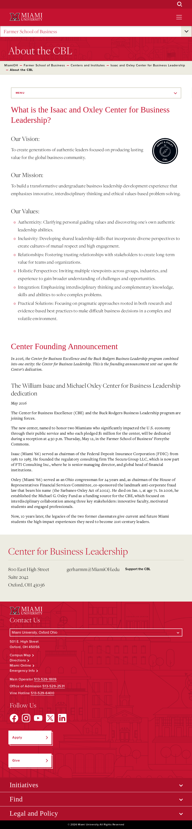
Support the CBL (137, 569)
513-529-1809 (45, 679)
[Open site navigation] (179, 17)
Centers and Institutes (88, 65)
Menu (20, 92)
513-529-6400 (42, 693)
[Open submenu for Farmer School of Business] (186, 31)
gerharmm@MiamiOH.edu (93, 569)
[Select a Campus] (96, 632)
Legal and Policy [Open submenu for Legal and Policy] (34, 813)
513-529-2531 (53, 686)
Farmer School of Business (30, 31)
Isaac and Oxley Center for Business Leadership (148, 65)
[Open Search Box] (179, 4)
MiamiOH (11, 65)
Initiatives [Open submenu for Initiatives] (24, 785)
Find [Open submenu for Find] (16, 799)
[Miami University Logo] (26, 17)
